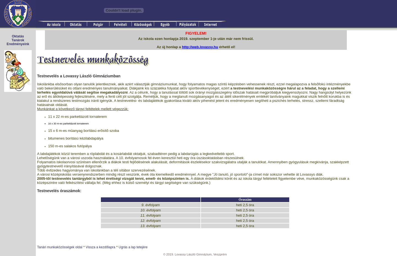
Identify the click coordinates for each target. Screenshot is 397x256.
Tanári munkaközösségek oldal (59, 247)
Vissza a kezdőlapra (100, 247)
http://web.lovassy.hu (200, 47)
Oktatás (18, 36)
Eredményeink (18, 44)
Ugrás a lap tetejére (133, 247)
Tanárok (18, 40)
